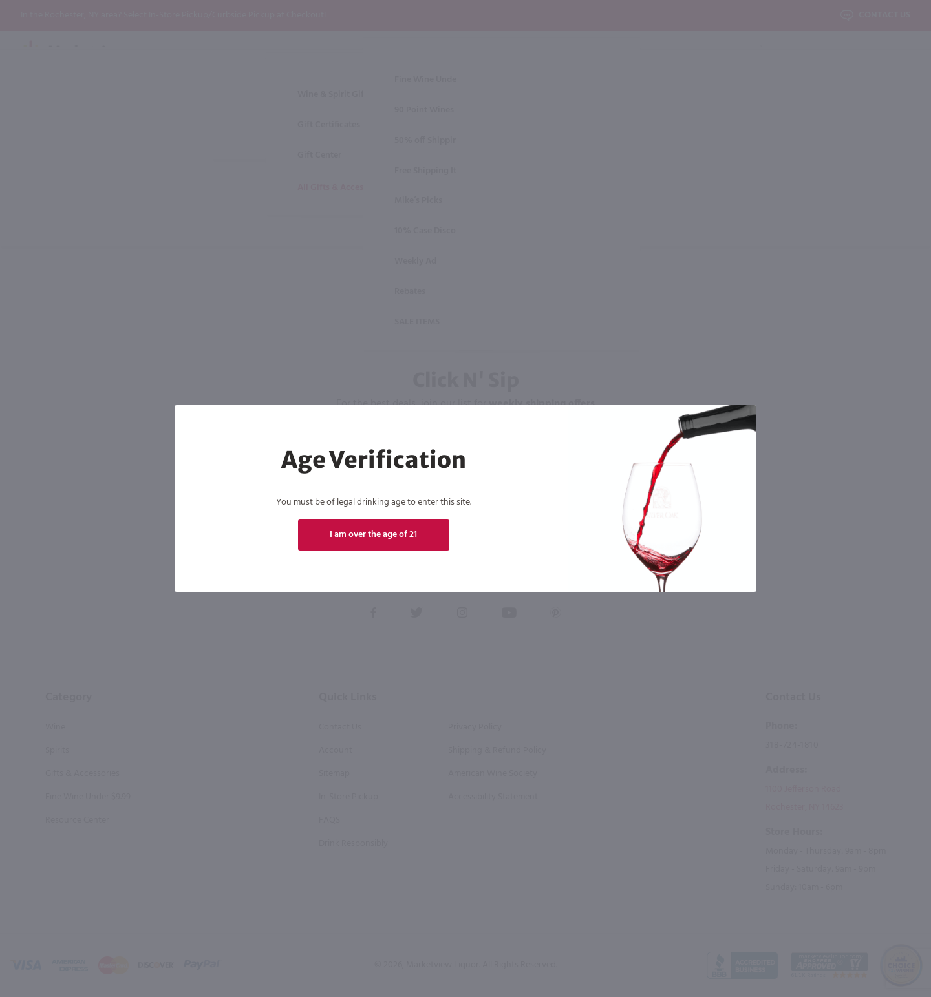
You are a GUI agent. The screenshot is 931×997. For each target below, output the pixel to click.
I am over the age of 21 (373, 534)
